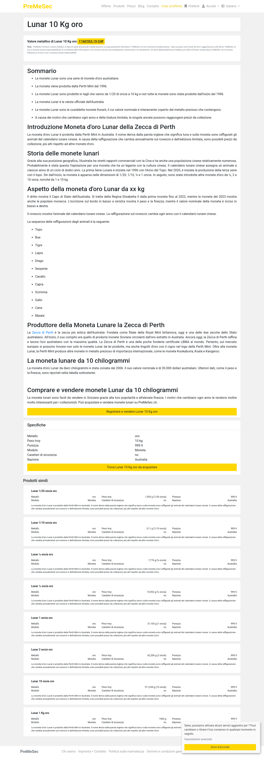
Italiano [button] (229, 6)
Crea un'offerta (172, 6)
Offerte (106, 6)
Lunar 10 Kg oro (55, 24)
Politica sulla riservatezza (126, 751)
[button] (210, 6)
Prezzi (131, 6)
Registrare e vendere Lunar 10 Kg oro (131, 411)
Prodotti (119, 6)
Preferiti (192, 6)
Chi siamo (69, 751)
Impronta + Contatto (92, 751)
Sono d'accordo (220, 747)
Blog (141, 6)
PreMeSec (37, 6)
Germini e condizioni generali (167, 751)
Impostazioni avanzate (198, 739)
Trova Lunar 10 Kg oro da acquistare (132, 467)
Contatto (153, 6)
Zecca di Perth (42, 332)
